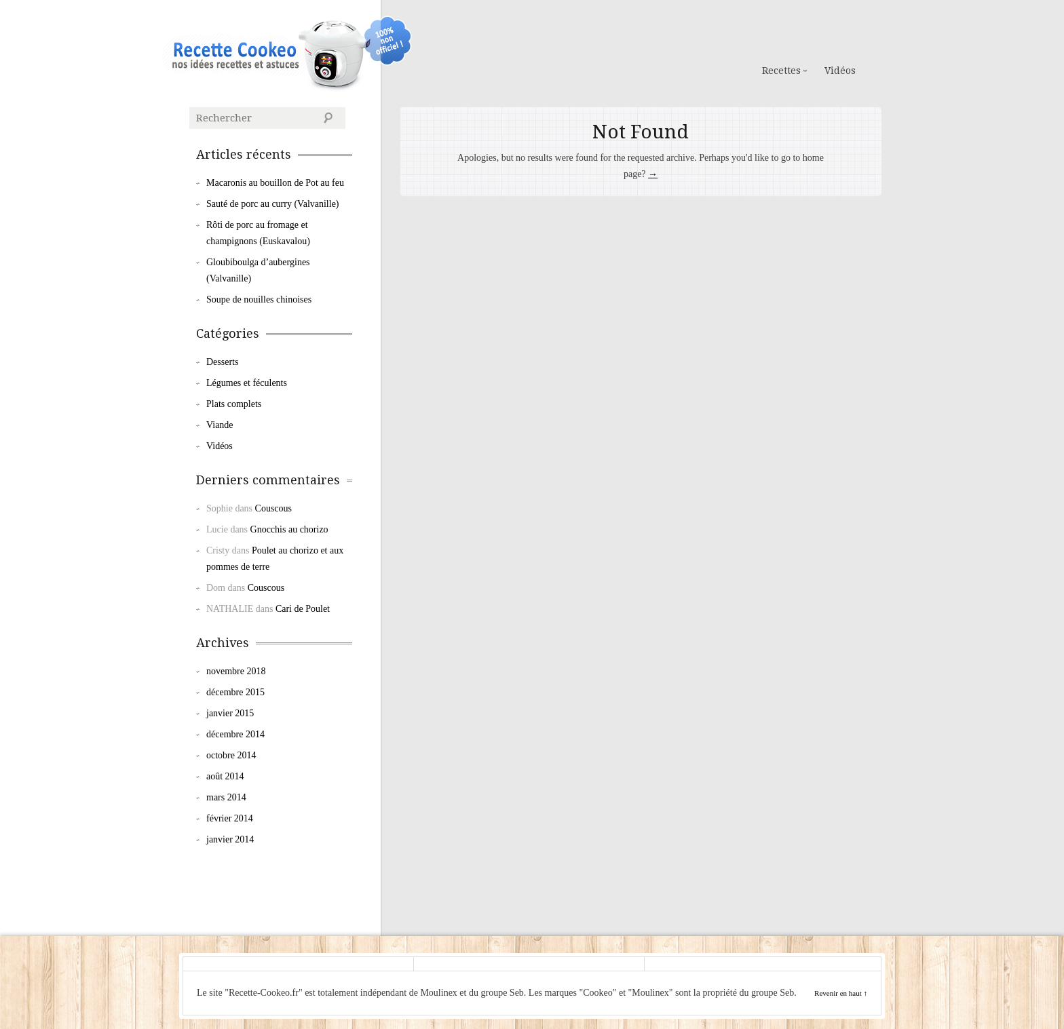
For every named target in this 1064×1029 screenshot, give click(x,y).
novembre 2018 (235, 671)
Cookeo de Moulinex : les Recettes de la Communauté (258, 53)
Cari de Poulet (303, 609)
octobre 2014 (231, 755)
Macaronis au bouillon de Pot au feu (275, 183)
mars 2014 (226, 797)
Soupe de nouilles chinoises (258, 299)
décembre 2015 (235, 692)
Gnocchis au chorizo (289, 529)
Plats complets (233, 404)
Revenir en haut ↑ (840, 993)
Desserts (222, 362)
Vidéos (840, 70)
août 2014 (225, 776)
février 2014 (229, 818)
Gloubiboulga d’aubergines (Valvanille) (258, 270)
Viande (219, 425)
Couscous (273, 508)
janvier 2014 (230, 839)
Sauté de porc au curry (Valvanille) (272, 204)
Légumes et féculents (246, 383)
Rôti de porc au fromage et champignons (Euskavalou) (258, 233)
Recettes (781, 70)
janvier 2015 (230, 713)
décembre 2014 (235, 734)
